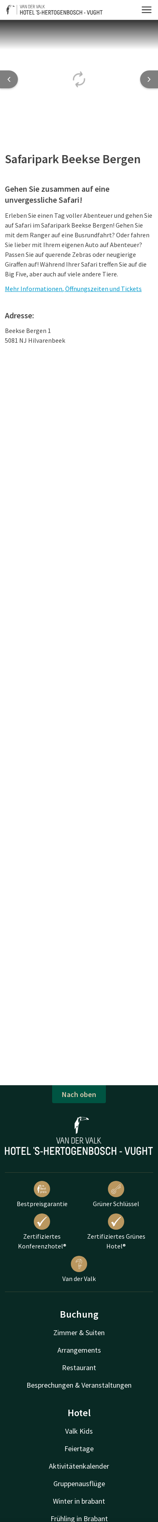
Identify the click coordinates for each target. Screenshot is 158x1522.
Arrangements (79, 1350)
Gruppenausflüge (79, 1483)
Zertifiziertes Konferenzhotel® (42, 1231)
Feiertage (79, 1448)
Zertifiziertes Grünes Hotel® (116, 1231)
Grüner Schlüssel (116, 1194)
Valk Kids (79, 1431)
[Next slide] (149, 79)
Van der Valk (79, 1269)
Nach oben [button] (79, 1094)
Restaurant (79, 1367)
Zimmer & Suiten (79, 1332)
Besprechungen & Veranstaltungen (79, 1385)
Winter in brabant (79, 1501)
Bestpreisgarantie (42, 1194)
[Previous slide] (9, 79)
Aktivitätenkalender (79, 1466)
